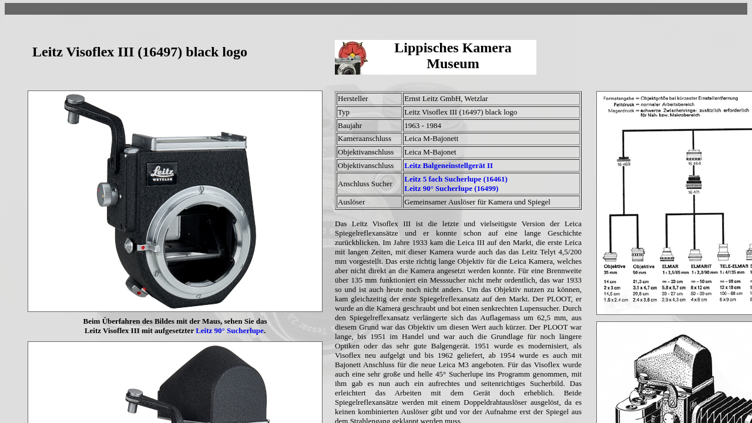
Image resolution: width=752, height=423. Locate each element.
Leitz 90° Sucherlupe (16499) (451, 188)
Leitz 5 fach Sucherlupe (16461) (455, 178)
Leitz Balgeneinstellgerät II (448, 165)
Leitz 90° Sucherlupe (230, 330)
